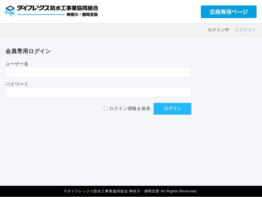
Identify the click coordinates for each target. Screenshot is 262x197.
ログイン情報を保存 (130, 108)
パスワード (17, 84)
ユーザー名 (17, 64)
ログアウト (246, 29)
